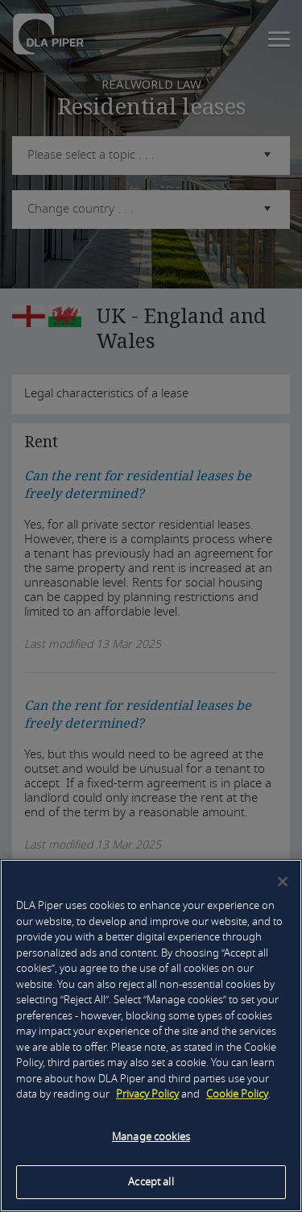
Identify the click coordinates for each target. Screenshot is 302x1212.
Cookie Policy (237, 1094)
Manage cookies (151, 1136)
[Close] (282, 881)
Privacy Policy (147, 1094)
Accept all (150, 1181)
